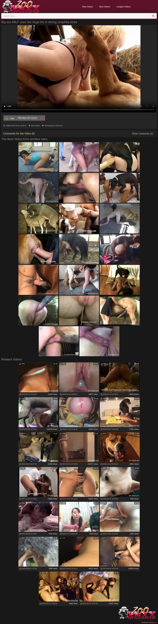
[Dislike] (42, 118)
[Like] (9, 118)
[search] (153, 16)
